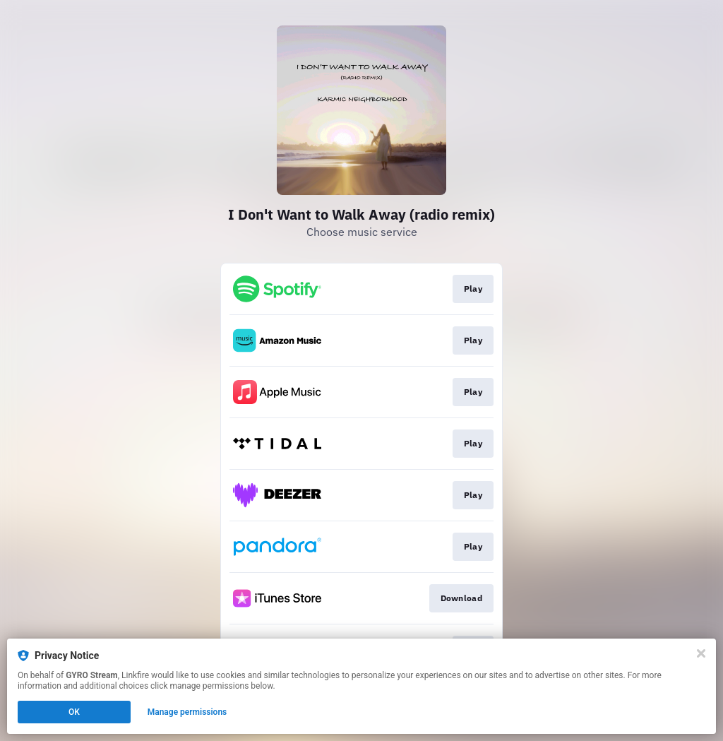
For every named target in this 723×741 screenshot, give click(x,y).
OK (74, 712)
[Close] (701, 653)
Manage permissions (187, 712)
